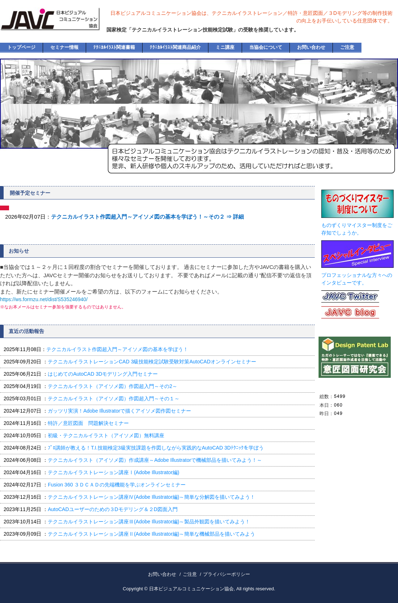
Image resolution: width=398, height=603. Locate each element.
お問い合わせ (311, 47)
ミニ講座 (225, 47)
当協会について (265, 47)
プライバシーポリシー (226, 574)
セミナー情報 (64, 47)
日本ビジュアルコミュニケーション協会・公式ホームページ (59, 25)
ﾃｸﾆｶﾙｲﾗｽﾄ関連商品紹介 (175, 47)
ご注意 (347, 47)
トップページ (21, 47)
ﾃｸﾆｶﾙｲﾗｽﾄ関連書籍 (114, 47)
